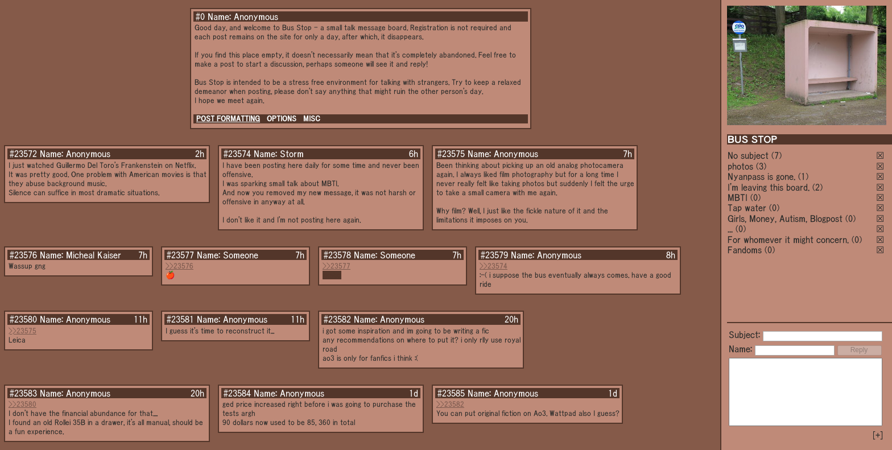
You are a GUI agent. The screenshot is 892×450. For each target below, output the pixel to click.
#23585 (451, 393)
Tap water (747, 207)
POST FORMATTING (228, 118)
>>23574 (493, 266)
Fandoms (745, 249)
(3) (761, 166)
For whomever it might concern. (788, 239)
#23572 (23, 153)
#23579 (494, 254)
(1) (803, 176)
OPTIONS (281, 118)
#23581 (180, 319)
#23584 (237, 393)
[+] (878, 435)
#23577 (180, 254)
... (730, 228)
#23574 (237, 153)
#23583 (23, 393)
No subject (749, 155)
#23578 (337, 254)
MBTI (738, 197)
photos (740, 166)
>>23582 (450, 404)
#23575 (451, 153)
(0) (755, 197)
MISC (311, 118)
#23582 (337, 319)
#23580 (23, 319)
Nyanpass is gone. (761, 176)
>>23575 (22, 331)
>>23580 (22, 404)
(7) (776, 155)
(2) (817, 187)
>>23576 (179, 266)
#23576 (23, 254)
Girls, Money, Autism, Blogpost (785, 218)
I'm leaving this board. (769, 187)
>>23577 (336, 266)
